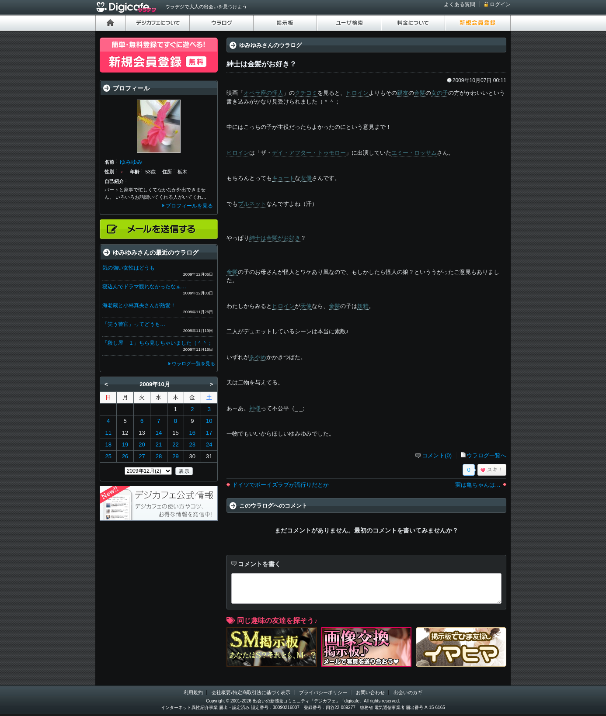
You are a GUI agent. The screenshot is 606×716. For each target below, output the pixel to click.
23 (192, 444)
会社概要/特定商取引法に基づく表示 (251, 692)
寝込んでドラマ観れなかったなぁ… (144, 287)
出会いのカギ (408, 692)
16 (192, 432)
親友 (402, 93)
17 (209, 432)
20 (142, 444)
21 (159, 444)
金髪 (419, 93)
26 (125, 456)
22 (175, 444)
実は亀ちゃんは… (478, 484)
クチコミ (306, 93)
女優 (306, 178)
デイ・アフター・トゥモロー (309, 152)
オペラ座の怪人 (263, 93)
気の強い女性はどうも (128, 268)
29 (175, 456)
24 (209, 444)
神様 (255, 408)
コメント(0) (437, 455)
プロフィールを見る (189, 206)
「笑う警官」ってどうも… (133, 324)
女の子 (439, 93)
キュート (283, 178)
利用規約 (193, 692)
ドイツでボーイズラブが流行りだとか (280, 484)
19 (125, 444)
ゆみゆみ (131, 162)
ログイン (500, 4)
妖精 (363, 306)
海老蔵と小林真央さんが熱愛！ (139, 305)
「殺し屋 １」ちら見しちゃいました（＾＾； (157, 343)
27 (142, 456)
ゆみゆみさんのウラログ (270, 45)
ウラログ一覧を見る (193, 363)
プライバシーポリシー (323, 692)
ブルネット (252, 204)
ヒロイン (357, 93)
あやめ (257, 357)
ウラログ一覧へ (486, 455)
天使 (306, 306)
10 (209, 421)
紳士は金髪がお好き (274, 238)
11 (108, 432)
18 (108, 444)
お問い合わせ (370, 692)
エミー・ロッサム (414, 152)
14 (159, 432)
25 (108, 456)
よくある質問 (459, 4)
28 (159, 456)
